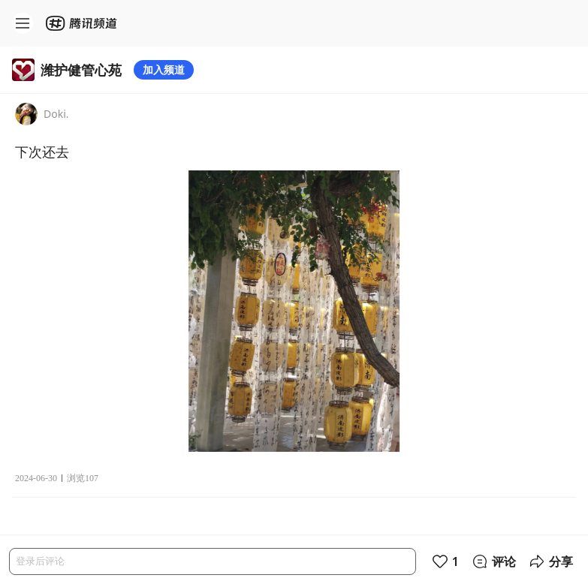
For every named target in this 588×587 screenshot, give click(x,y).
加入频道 (164, 69)
